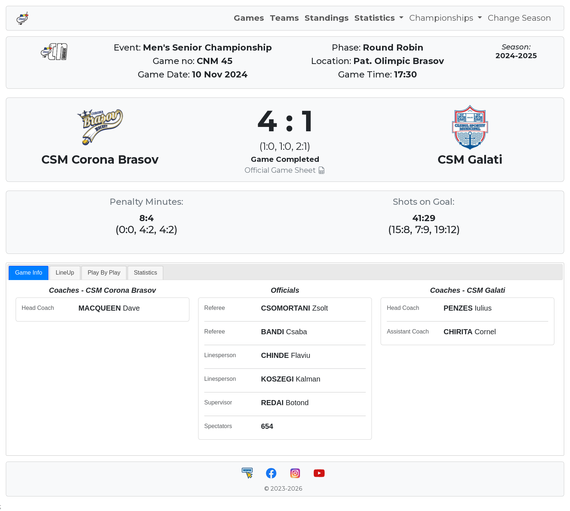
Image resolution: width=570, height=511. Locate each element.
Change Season (519, 18)
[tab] (28, 273)
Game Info (28, 273)
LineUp (65, 273)
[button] (379, 18)
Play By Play (104, 273)
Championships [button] (442, 18)
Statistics (145, 273)
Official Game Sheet (285, 170)
